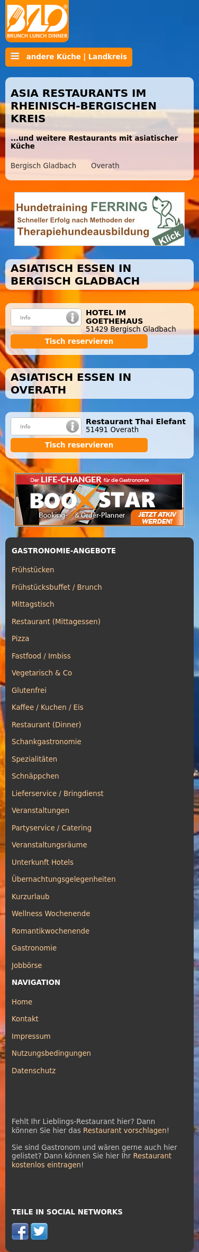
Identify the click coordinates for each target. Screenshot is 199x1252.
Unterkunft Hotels (43, 862)
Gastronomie (34, 948)
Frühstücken (33, 570)
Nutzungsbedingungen (51, 1053)
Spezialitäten (34, 759)
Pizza (20, 639)
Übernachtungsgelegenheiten (64, 879)
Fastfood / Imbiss (41, 656)
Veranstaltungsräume (49, 845)
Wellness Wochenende (51, 914)
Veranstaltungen (40, 811)
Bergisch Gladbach (43, 166)
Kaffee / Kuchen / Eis (48, 707)
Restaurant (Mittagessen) (56, 622)
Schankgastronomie (47, 742)
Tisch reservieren (79, 341)
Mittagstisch (33, 604)
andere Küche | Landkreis (69, 56)
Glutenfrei (29, 690)
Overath (105, 166)
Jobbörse (27, 966)
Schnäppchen (35, 776)
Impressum (31, 1036)
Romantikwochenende (50, 931)
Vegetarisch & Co (42, 673)
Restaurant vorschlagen (125, 1131)
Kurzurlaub (30, 897)
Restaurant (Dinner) (47, 725)
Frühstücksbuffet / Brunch (57, 587)
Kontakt (25, 1019)
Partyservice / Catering (52, 828)
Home (22, 1002)
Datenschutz (34, 1071)
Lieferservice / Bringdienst (58, 794)
